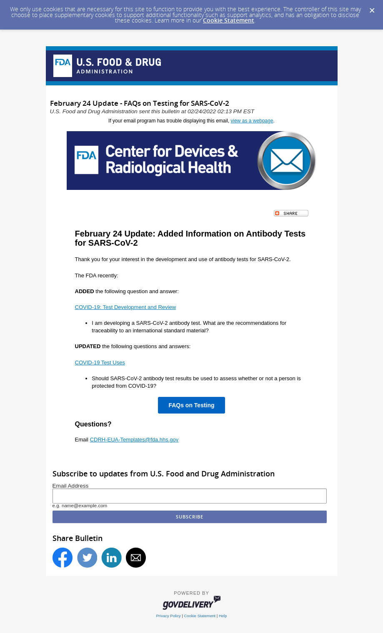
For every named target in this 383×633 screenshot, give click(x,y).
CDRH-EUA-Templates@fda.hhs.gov (134, 439)
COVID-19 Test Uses (100, 362)
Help (223, 615)
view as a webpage (252, 121)
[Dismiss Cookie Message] (372, 11)
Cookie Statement (228, 20)
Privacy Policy (168, 615)
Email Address (71, 486)
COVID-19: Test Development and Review (125, 307)
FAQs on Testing (191, 405)
